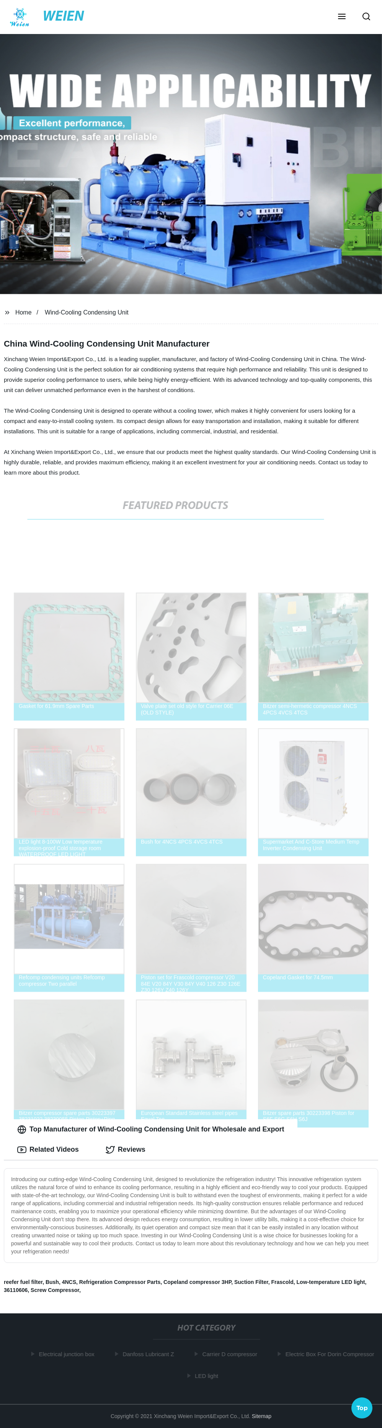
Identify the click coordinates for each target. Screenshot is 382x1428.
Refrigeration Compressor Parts (119, 1282)
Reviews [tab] (125, 1149)
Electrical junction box (68, 1354)
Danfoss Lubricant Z (149, 1354)
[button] (341, 17)
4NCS (69, 1282)
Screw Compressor (55, 1290)
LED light (208, 1376)
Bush (52, 1282)
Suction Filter (251, 1282)
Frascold (282, 1282)
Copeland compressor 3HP (197, 1282)
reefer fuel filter (23, 1282)
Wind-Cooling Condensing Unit (87, 312)
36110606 (16, 1290)
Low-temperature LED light (331, 1282)
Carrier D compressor (231, 1354)
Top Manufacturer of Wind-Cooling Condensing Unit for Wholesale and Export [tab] (150, 1129)
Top (362, 1407)
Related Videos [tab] (48, 1149)
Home (23, 312)
